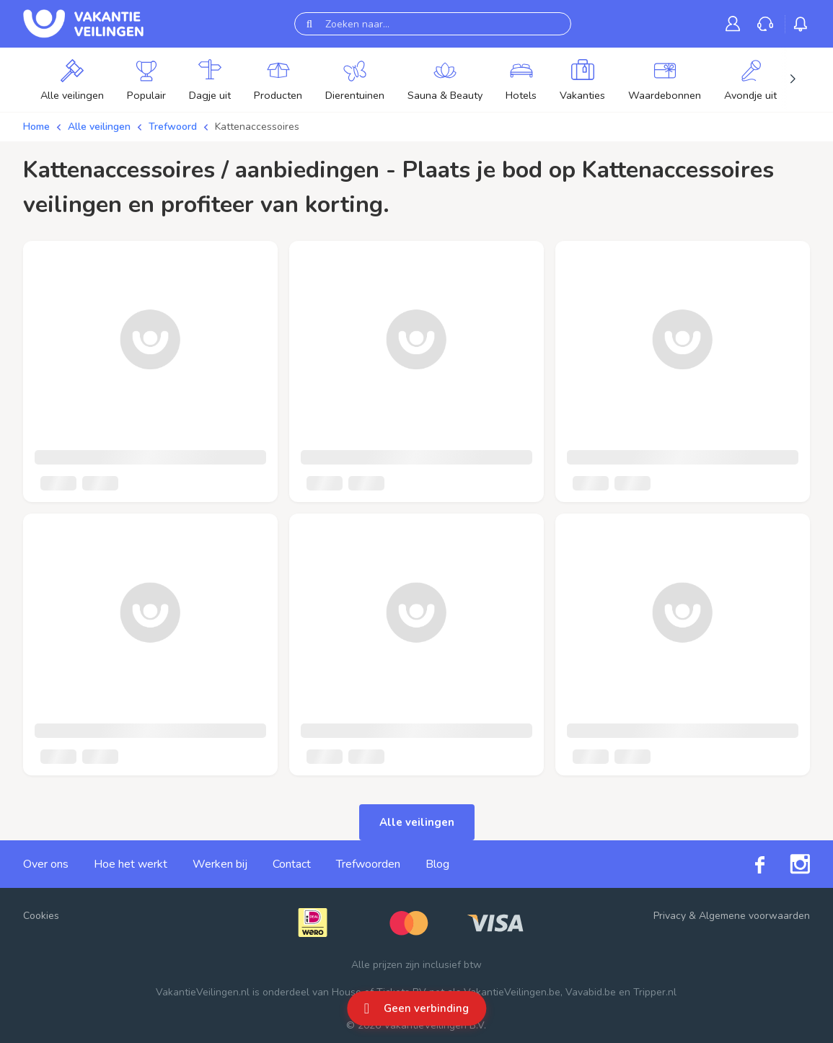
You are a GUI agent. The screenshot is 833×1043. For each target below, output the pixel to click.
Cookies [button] (41, 916)
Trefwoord (173, 126)
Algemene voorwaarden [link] (754, 916)
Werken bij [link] (220, 864)
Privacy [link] (669, 916)
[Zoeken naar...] (432, 23)
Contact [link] (292, 864)
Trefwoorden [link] (368, 864)
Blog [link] (437, 864)
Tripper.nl (654, 992)
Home (36, 126)
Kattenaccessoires (257, 126)
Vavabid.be (590, 992)
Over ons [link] (46, 864)
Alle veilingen (99, 126)
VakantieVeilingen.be (512, 992)
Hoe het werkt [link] (130, 864)
